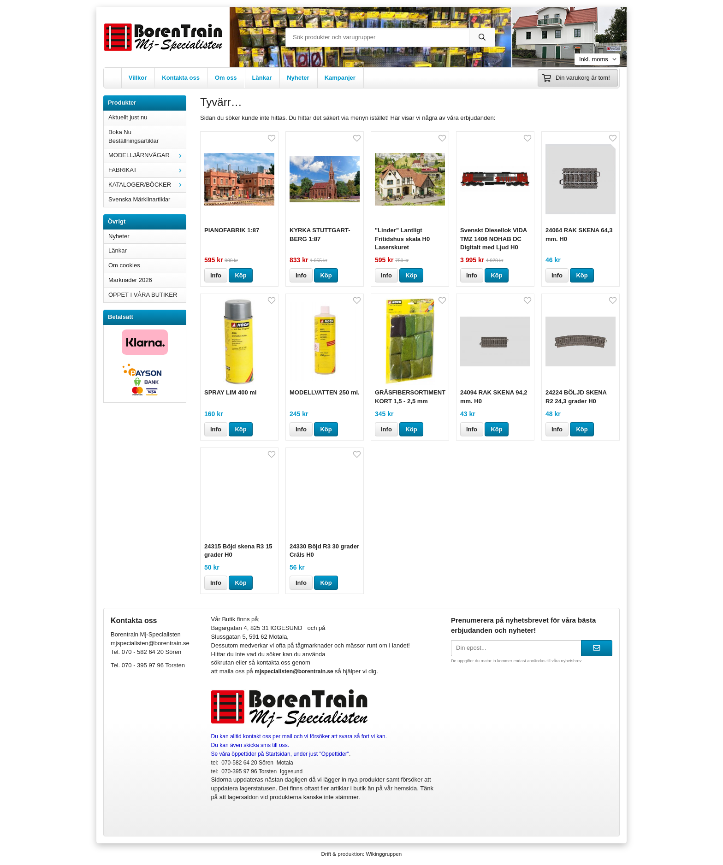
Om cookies (124, 265)
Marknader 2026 (130, 280)
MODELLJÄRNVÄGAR (147, 155)
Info (215, 275)
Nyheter (298, 77)
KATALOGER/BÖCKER (147, 184)
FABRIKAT (147, 169)
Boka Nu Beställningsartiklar (133, 136)
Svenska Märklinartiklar (139, 199)
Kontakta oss (181, 77)
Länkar (262, 77)
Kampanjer (340, 77)
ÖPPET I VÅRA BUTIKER (142, 294)
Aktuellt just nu (128, 117)
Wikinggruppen (384, 854)
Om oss (226, 77)
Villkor (138, 77)
